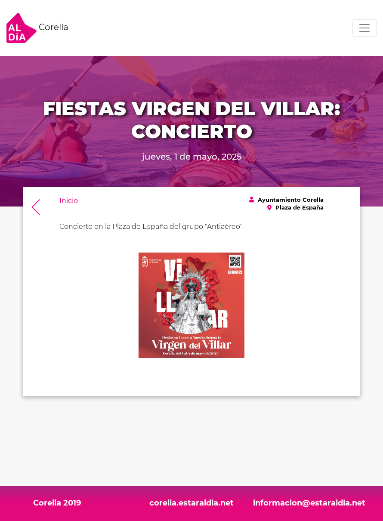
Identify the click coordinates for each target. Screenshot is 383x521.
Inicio (68, 201)
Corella (37, 28)
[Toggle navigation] (364, 28)
